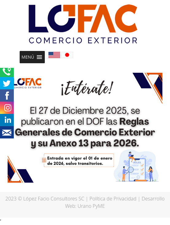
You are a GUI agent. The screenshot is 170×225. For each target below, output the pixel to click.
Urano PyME (91, 206)
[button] (27, 57)
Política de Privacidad (113, 198)
